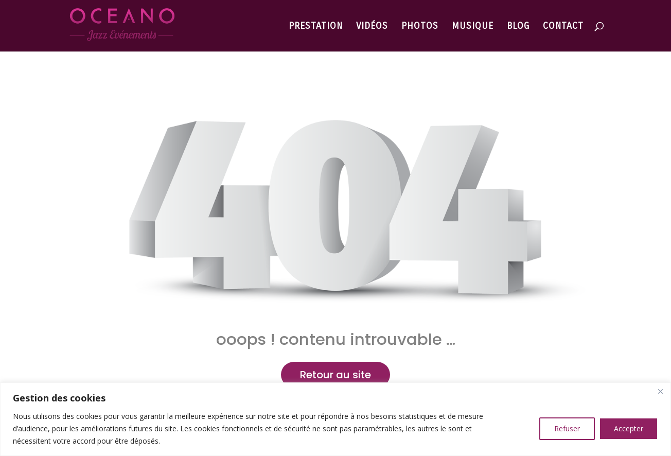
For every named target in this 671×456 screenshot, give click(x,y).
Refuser (567, 428)
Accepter (628, 428)
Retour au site (335, 374)
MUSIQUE (472, 26)
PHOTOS (419, 26)
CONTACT (563, 26)
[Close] (660, 391)
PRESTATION (316, 26)
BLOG (518, 26)
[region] (335, 419)
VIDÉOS (372, 26)
